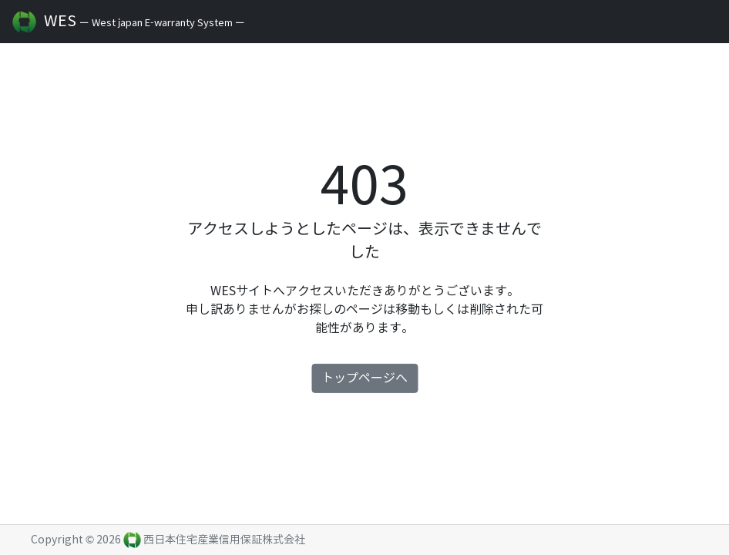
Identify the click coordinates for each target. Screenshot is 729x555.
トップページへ (364, 378)
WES (92, 22)
